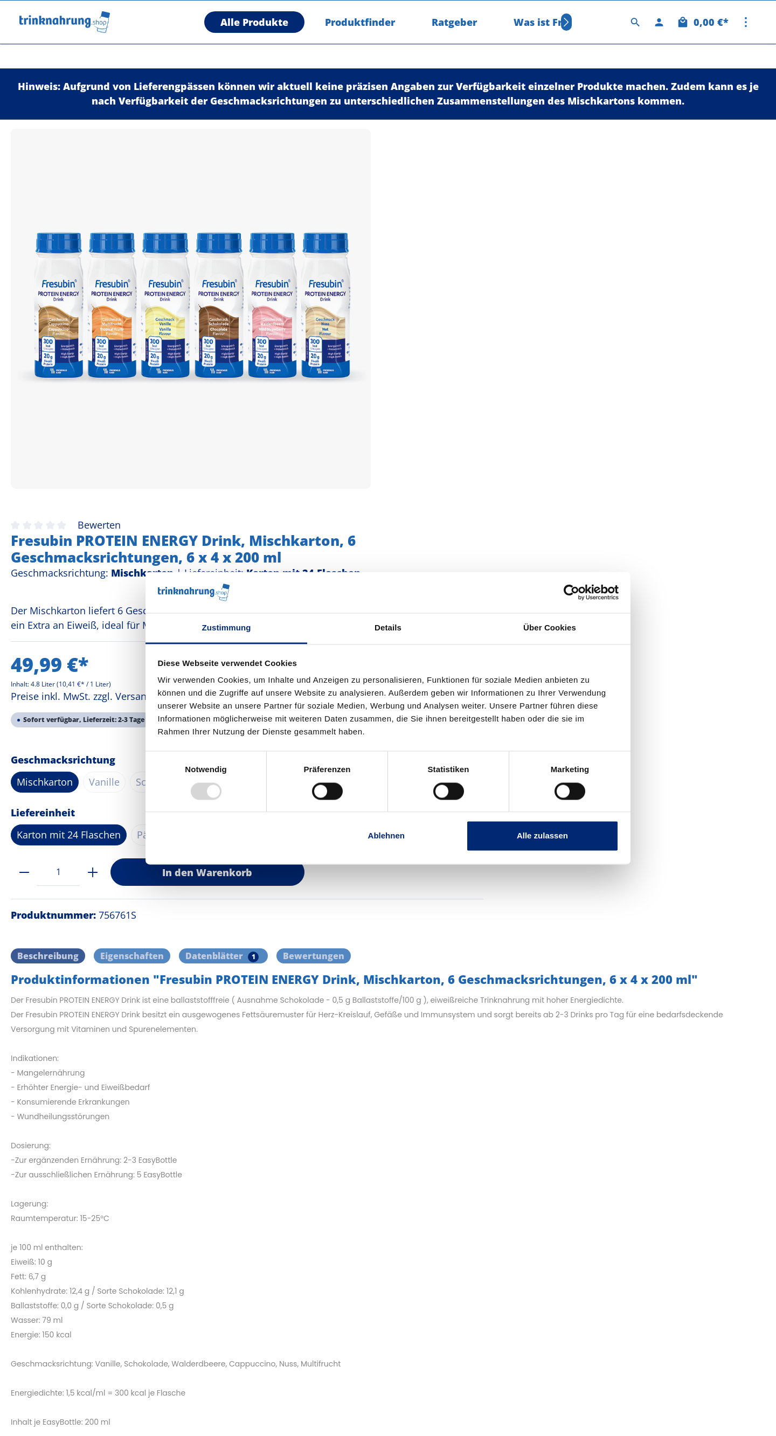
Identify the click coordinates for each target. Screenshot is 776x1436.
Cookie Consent (439, 1262)
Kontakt (423, 1243)
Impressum (236, 1262)
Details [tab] (388, 628)
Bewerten (422, 137)
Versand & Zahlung (252, 1282)
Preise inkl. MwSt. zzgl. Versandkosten (420, 308)
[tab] (48, 594)
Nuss (351, 419)
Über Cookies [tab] (549, 628)
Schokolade (485, 394)
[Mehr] (746, 22)
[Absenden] (746, 1274)
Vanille (427, 394)
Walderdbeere (629, 394)
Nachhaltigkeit (242, 1224)
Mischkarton (368, 394)
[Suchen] (635, 22)
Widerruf (425, 1224)
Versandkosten (545, 1422)
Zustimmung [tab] (226, 628)
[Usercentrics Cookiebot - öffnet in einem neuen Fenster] (571, 592)
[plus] (416, 510)
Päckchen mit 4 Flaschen (516, 472)
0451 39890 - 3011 (55, 1293)
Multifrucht (702, 394)
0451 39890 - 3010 (55, 1327)
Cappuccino (554, 394)
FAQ (221, 1204)
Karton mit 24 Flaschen (392, 472)
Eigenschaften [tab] (132, 594)
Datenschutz (239, 1243)
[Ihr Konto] (659, 22)
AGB (416, 1204)
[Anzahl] (381, 510)
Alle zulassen (542, 836)
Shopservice (437, 1174)
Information (243, 1174)
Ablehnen (386, 836)
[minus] (347, 510)
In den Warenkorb (531, 510)
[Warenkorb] (702, 22)
